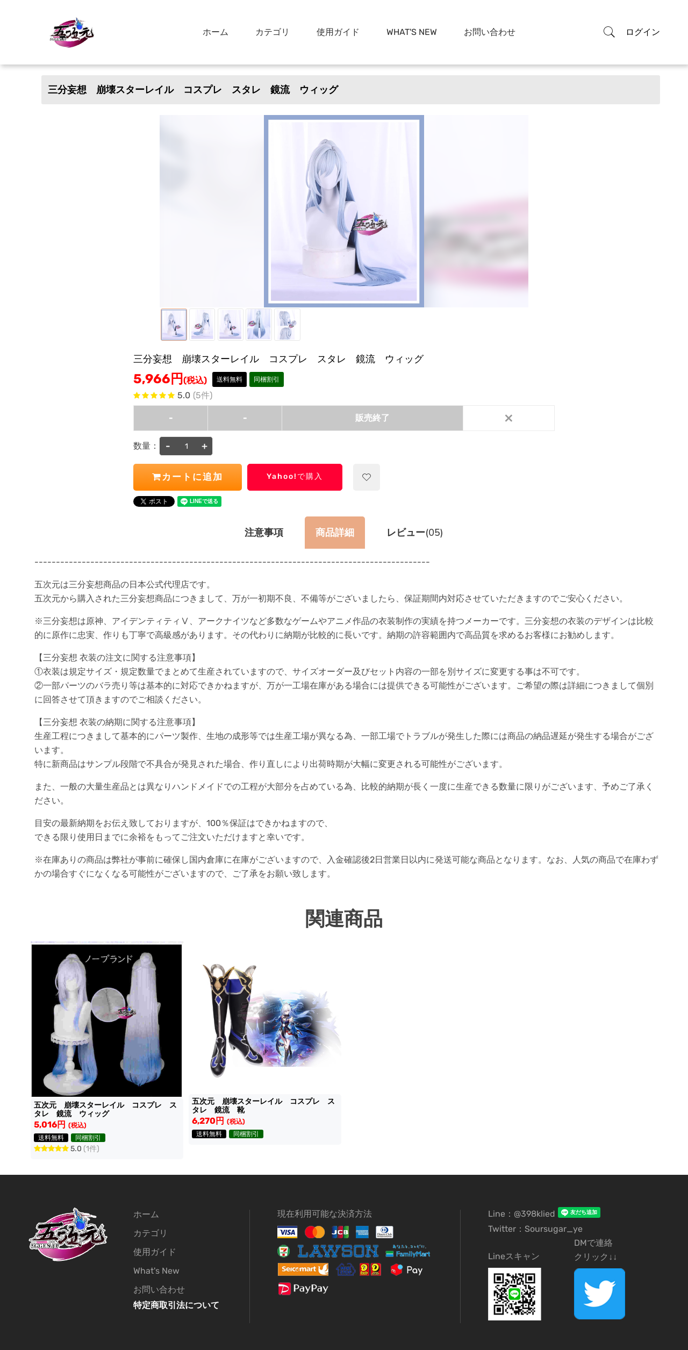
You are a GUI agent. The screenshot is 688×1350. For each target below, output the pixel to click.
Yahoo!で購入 (295, 476)
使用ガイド (338, 32)
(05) (414, 532)
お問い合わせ (489, 32)
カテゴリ (272, 32)
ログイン (643, 32)
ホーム (215, 32)
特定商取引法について (176, 1305)
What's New (411, 32)
